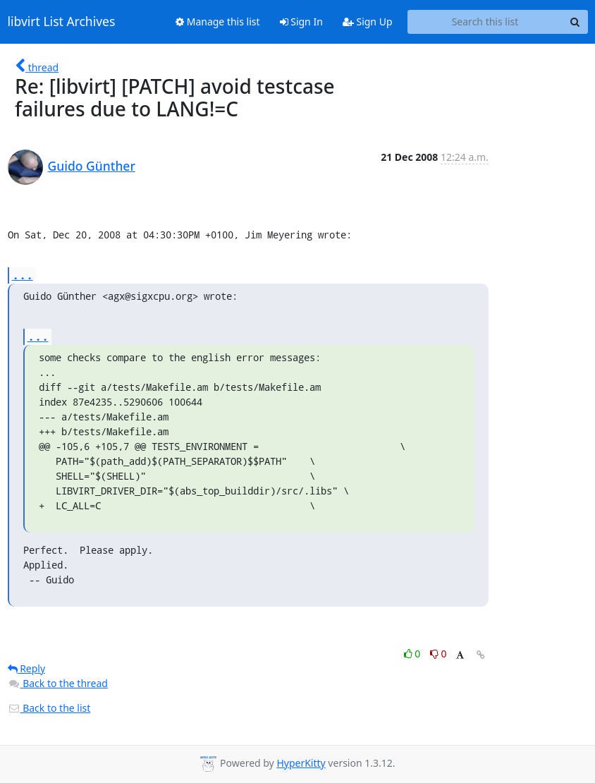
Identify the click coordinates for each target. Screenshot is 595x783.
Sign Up (368, 21)
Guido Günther (91, 165)
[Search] (575, 22)
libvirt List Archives (62, 21)
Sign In (301, 21)
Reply (27, 668)
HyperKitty (300, 763)
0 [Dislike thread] (438, 653)
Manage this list (218, 21)
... (22, 274)
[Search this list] (485, 22)
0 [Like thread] (413, 653)
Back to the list (49, 708)
